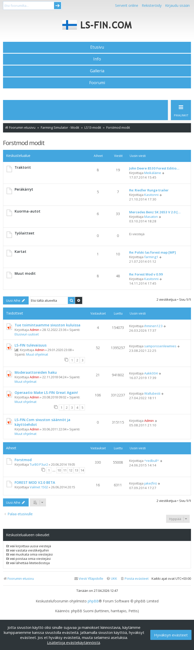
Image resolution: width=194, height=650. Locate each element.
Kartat (20, 251)
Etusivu (97, 47)
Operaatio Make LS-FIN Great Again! (46, 392)
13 (76, 470)
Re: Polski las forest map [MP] (152, 252)
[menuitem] (134, 578)
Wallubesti (152, 393)
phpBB (93, 601)
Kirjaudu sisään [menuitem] (177, 5)
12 (70, 470)
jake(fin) (150, 483)
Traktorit (23, 167)
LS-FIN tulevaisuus (30, 345)
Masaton (151, 216)
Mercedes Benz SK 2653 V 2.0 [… (154, 212)
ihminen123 (153, 326)
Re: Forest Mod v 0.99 (146, 274)
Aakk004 (151, 373)
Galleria (97, 71)
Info (97, 59)
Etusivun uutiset (27, 334)
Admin (34, 329)
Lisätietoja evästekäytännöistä (73, 642)
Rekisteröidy (152, 5)
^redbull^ (151, 460)
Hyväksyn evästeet (171, 634)
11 (65, 470)
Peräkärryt (24, 189)
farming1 (151, 257)
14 (82, 470)
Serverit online (126, 5)
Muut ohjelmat (37, 354)
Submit (58, 6)
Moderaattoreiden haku (36, 372)
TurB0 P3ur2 (39, 464)
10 (59, 470)
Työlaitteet (24, 233)
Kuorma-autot (27, 211)
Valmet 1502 (39, 487)
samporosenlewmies (160, 346)
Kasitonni (151, 194)
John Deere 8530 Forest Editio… (154, 168)
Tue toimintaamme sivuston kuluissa (47, 325)
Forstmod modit (23, 143)
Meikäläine (152, 172)
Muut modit (25, 273)
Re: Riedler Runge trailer (149, 190)
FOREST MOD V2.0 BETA (35, 482)
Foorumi (97, 82)
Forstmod (23, 459)
